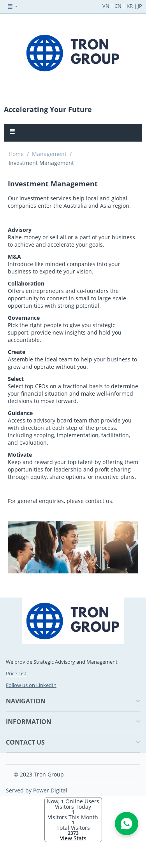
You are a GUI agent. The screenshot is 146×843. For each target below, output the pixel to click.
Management (49, 154)
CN (117, 5)
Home (16, 154)
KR (130, 5)
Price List (16, 673)
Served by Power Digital (36, 790)
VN (105, 5)
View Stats (73, 838)
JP (140, 5)
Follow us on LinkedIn (31, 685)
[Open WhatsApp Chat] (126, 823)
